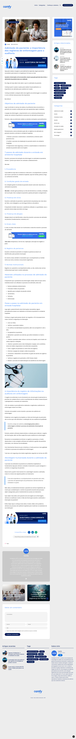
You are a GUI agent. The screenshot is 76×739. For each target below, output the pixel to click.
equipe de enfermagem (12, 113)
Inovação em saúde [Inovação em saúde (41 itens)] (59, 90)
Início (36, 5)
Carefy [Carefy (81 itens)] (56, 85)
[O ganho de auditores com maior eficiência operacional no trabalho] (56, 66)
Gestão (56, 120)
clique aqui (11, 504)
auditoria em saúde (27, 89)
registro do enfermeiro (12, 397)
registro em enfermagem (36, 496)
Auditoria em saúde (13, 22)
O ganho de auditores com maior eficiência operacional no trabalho (65, 68)
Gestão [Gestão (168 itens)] (57, 87)
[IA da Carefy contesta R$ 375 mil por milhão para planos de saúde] (4, 666)
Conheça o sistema (52, 5)
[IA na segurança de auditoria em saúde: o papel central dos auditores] (56, 58)
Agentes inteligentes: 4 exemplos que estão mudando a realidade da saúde (16, 654)
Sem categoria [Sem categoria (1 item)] (58, 95)
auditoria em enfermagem (38, 435)
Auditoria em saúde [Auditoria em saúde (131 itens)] (59, 83)
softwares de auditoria (27, 441)
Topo (7, 543)
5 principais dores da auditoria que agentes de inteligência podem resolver (66, 51)
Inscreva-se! (67, 5)
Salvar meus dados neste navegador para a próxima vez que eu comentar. (22, 630)
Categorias (42, 5)
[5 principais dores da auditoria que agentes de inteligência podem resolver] (56, 49)
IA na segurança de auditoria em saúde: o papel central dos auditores (65, 60)
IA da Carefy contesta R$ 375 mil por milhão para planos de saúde (16, 668)
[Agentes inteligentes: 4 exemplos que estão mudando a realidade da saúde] (4, 653)
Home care (56, 123)
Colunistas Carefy (58, 117)
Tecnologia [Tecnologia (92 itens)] (58, 97)
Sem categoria (57, 132)
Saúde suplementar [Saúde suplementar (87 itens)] (59, 92)
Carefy (26, 556)
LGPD (46, 453)
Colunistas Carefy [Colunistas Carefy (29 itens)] (66, 85)
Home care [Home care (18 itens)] (64, 87)
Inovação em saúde (58, 126)
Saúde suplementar (58, 129)
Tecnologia (56, 135)
